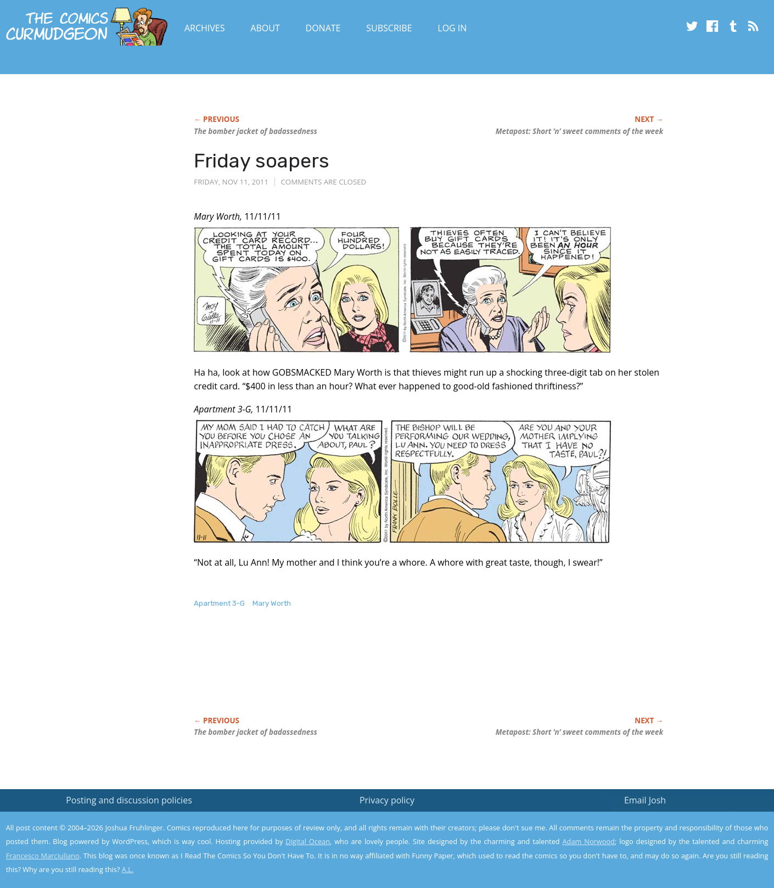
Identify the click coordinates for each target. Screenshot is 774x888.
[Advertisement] (393, 674)
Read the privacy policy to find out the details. (676, 819)
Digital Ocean (307, 841)
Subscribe (389, 28)
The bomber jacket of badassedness (255, 131)
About (264, 28)
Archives (204, 28)
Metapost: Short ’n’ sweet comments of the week (579, 131)
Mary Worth (272, 603)
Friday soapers (261, 160)
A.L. (128, 869)
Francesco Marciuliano (43, 856)
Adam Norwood (589, 841)
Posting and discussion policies (129, 800)
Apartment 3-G (219, 603)
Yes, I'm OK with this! (681, 847)
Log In (452, 28)
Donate (323, 28)
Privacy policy (387, 800)
